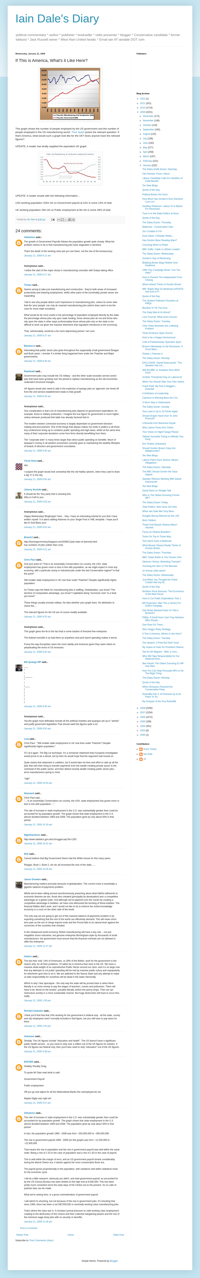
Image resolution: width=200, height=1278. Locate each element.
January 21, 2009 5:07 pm (37, 1103)
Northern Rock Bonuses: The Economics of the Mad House (163, 592)
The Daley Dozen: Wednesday (158, 253)
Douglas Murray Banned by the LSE (160, 516)
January (147, 165)
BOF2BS (28, 1061)
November (148, 120)
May (145, 147)
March (146, 156)
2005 (143, 721)
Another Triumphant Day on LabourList (162, 377)
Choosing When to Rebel (155, 245)
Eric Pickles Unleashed (154, 443)
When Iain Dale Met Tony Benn (158, 511)
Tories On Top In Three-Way (156, 536)
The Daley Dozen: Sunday (155, 406)
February (148, 161)
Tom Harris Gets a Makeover (157, 541)
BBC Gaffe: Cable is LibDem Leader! (161, 249)
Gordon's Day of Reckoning (156, 258)
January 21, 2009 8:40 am (37, 396)
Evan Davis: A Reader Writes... (158, 236)
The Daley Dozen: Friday (155, 502)
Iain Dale (147, 754)
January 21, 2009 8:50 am (37, 479)
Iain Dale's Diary (57, 18)
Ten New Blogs (150, 185)
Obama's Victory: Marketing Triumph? (161, 561)
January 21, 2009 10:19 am (38, 824)
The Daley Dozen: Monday (156, 358)
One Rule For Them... (153, 624)
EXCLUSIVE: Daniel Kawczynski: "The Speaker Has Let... (162, 364)
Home (71, 1235)
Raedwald (29, 371)
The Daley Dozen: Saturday (156, 467)
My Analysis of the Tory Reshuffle (159, 701)
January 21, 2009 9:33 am (37, 616)
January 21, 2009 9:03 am (37, 501)
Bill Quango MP (32, 662)
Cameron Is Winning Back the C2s (160, 397)
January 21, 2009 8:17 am (37, 274)
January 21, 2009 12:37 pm (38, 946)
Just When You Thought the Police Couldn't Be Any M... (160, 581)
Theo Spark (78, 132)
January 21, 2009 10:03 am (38, 783)
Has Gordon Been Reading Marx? (159, 240)
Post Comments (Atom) (41, 1240)
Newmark (29, 793)
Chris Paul (29, 559)
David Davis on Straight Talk (156, 490)
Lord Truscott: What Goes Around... (160, 317)
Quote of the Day (151, 190)
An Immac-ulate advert (154, 570)
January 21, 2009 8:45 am (37, 450)
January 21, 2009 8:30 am (37, 361)
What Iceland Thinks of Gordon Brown (161, 284)
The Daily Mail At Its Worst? (156, 312)
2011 (143, 103)
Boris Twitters (149, 520)
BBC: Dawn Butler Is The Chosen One (162, 557)
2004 (143, 726)
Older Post (118, 1235)
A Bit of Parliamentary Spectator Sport (161, 342)
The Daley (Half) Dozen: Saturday (159, 169)
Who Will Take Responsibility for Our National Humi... (161, 657)
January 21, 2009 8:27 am (37, 335)
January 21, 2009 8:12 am (37, 255)
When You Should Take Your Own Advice (163, 381)
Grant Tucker (150, 749)
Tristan (28, 285)
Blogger (114, 1261)
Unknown (29, 1036)
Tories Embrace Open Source (157, 333)
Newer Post (22, 1235)
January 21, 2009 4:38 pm (37, 1051)
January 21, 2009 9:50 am (37, 728)
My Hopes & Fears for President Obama (162, 647)
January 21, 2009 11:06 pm (38, 1221)
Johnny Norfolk (32, 489)
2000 (143, 735)
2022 (143, 98)
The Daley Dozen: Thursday (156, 222)
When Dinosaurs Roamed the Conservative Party (157, 688)
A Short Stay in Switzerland (156, 402)
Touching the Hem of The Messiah (159, 566)
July (145, 138)
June (145, 143)
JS (144, 759)
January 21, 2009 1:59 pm (37, 1000)
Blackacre (29, 346)
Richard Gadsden (33, 1011)
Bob (26, 854)
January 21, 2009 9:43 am (37, 652)
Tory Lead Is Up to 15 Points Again (160, 411)
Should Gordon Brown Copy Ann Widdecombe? (159, 449)
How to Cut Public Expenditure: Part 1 (161, 598)
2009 (143, 112)
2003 (143, 730)
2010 (143, 107)
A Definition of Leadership (155, 393)
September (149, 129)
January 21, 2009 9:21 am (37, 549)
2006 (143, 717)
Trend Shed (30, 461)
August (147, 134)
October (147, 125)
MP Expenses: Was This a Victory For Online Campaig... (161, 604)
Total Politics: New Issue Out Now (159, 507)
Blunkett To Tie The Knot (154, 308)
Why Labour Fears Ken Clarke (157, 427)
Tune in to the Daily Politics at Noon (160, 213)
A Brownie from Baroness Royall (158, 423)
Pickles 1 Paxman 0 (152, 353)
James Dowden (32, 879)
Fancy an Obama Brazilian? (156, 532)
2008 (143, 708)
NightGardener (32, 835)
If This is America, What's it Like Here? (162, 633)
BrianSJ (28, 537)
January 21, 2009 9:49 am (37, 706)
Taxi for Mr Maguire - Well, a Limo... (160, 651)
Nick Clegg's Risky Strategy (156, 629)
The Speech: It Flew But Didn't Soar (160, 642)
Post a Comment (28, 1228)
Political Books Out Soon (155, 194)
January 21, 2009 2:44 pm (37, 1026)
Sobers (28, 956)
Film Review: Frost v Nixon (156, 173)
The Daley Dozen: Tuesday (156, 321)
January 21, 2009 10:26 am (38, 869)
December (148, 116)
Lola (26, 739)
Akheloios (29, 237)
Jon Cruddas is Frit (152, 231)
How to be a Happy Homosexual (158, 337)
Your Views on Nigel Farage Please (160, 432)
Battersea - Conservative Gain (157, 227)
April (145, 152)
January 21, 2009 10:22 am (38, 843)
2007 (143, 712)
